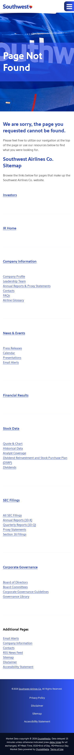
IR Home (9, 228)
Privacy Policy (37, 698)
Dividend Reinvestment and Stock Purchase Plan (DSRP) (35, 460)
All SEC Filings (12, 515)
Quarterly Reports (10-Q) (19, 525)
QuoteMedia (44, 738)
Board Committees (15, 587)
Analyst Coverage (14, 453)
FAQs (6, 295)
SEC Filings (11, 500)
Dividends (9, 467)
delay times (55, 742)
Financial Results (15, 395)
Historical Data (13, 448)
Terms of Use (56, 749)
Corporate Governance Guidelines (26, 592)
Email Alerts (11, 362)
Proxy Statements (14, 529)
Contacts (8, 291)
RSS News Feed (13, 652)
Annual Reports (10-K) (17, 520)
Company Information (20, 261)
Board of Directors (15, 582)
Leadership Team (14, 281)
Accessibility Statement (18, 667)
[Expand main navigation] (69, 6)
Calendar (9, 353)
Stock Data (11, 428)
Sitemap (8, 657)
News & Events (14, 333)
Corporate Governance (20, 567)
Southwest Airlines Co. (30, 688)
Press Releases (12, 348)
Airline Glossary (13, 300)
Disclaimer (10, 662)
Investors (10, 195)
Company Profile (14, 276)
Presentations (12, 358)
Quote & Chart (12, 443)
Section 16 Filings (14, 534)
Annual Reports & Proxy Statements (27, 286)
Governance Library (16, 596)
